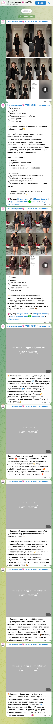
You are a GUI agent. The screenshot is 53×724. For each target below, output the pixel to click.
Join (40, 3)
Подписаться (22, 199)
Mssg (43, 202)
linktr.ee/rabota (13, 204)
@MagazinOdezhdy (40, 199)
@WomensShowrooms (19, 202)
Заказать (35, 202)
